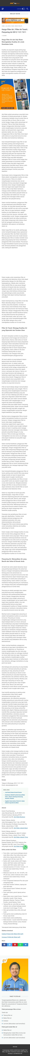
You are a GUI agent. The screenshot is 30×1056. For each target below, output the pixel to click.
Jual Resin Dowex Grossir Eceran (13, 792)
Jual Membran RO (17, 1053)
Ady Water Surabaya (19, 846)
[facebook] (4, 944)
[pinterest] (15, 944)
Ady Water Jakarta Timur (21, 837)
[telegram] (25, 944)
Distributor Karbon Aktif (17, 1051)
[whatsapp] (20, 944)
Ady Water (8, 1051)
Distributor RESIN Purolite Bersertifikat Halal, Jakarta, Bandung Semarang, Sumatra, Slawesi (15, 796)
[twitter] (9, 944)
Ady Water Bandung (19, 817)
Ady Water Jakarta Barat (21, 828)
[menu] (4, 9)
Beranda (15, 1046)
